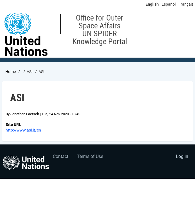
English (152, 4)
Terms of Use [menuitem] (90, 156)
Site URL (13, 124)
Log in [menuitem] (182, 156)
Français (186, 4)
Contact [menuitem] (60, 156)
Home (10, 71)
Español (169, 4)
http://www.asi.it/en (23, 130)
